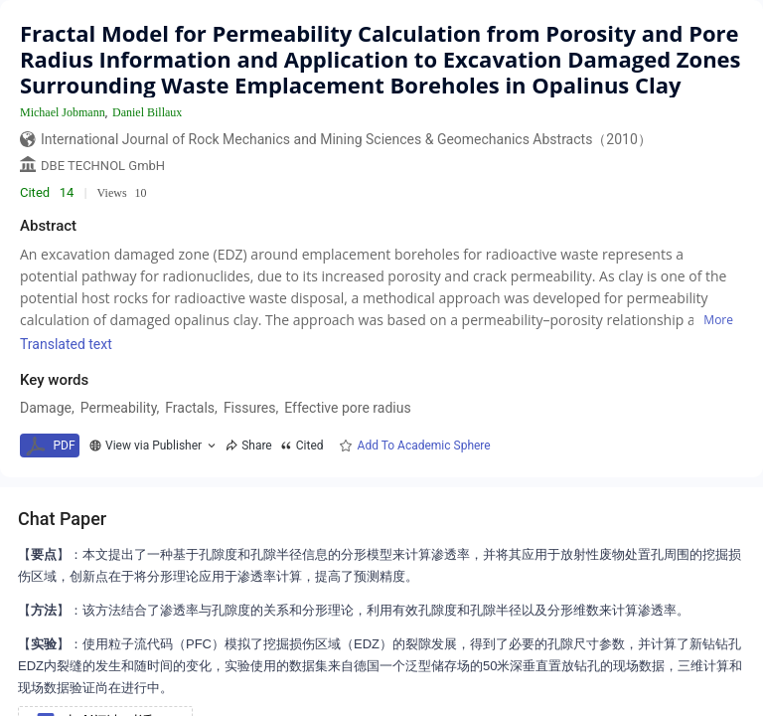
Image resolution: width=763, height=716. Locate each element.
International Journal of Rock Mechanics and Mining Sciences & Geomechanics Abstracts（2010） (346, 139)
